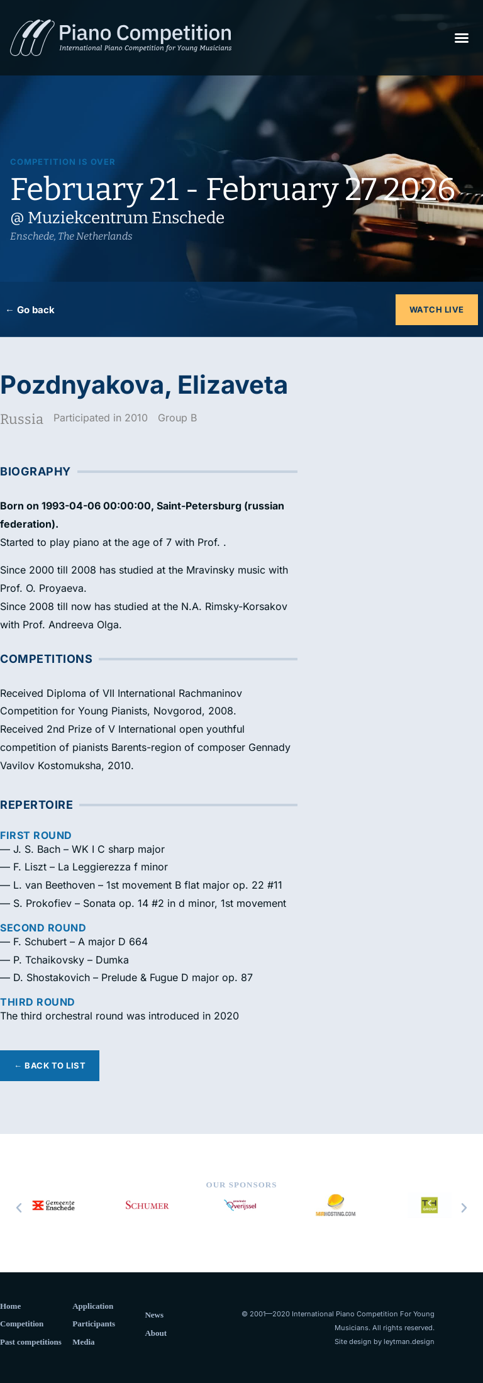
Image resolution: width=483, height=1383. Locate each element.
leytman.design (409, 1341)
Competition (21, 1323)
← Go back (30, 310)
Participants (93, 1323)
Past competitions (31, 1342)
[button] (461, 37)
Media (83, 1342)
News (154, 1314)
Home (10, 1306)
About (156, 1333)
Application (92, 1306)
